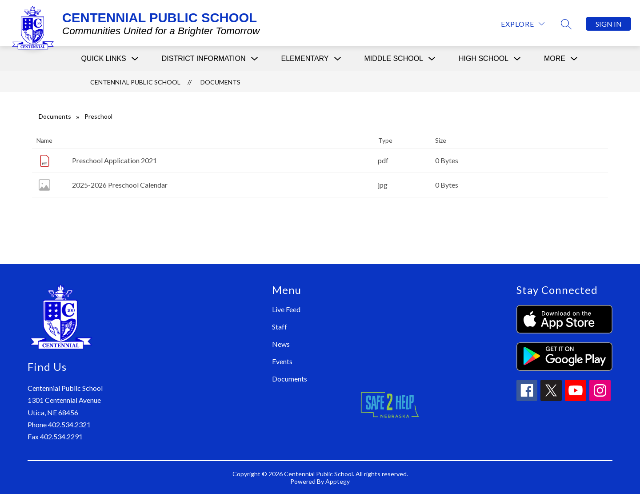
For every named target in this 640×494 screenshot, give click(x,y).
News (281, 344)
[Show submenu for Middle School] (393, 58)
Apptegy (337, 481)
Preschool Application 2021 (114, 160)
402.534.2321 (69, 424)
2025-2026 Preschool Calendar (120, 185)
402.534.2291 (61, 436)
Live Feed (286, 309)
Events (282, 361)
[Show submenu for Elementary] (305, 58)
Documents (220, 82)
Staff (279, 326)
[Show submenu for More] (554, 58)
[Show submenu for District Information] (204, 58)
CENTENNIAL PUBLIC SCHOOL (135, 82)
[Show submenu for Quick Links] (103, 58)
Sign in (609, 24)
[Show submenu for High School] (483, 58)
